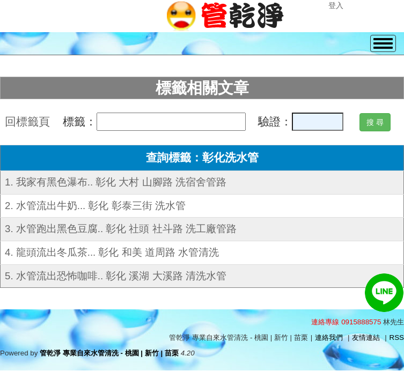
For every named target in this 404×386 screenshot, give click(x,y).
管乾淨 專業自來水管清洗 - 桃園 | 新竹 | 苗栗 (109, 353)
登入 (335, 5)
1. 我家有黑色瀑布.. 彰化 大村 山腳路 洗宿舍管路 (115, 182)
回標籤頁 (27, 121)
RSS (397, 337)
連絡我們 (329, 337)
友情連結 (366, 337)
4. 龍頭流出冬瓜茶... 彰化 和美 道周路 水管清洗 (112, 252)
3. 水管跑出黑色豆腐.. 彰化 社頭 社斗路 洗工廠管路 (121, 228)
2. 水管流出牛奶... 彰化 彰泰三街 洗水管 (95, 205)
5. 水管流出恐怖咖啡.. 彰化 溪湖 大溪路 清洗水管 (115, 275)
